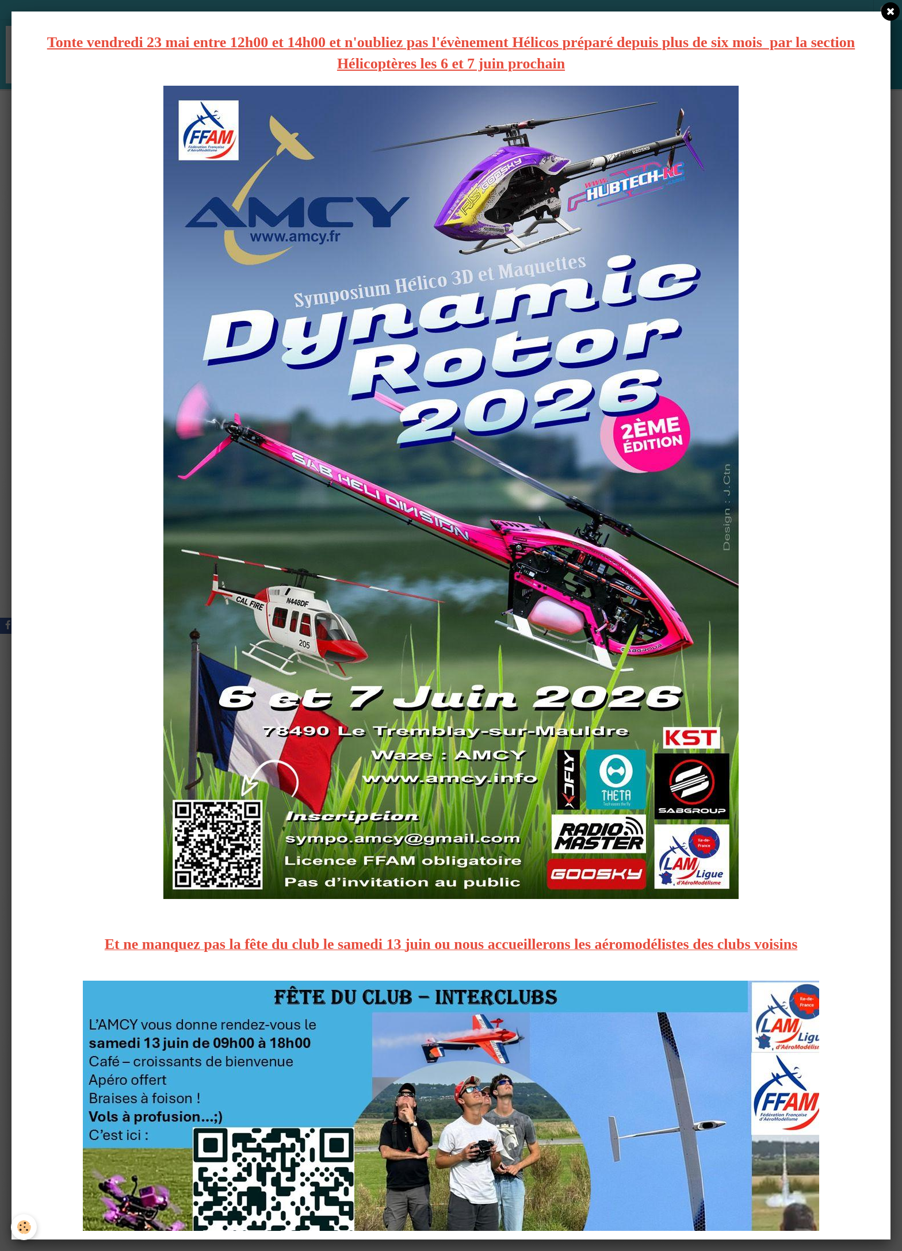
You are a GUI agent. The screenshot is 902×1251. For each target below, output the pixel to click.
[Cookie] (24, 1227)
